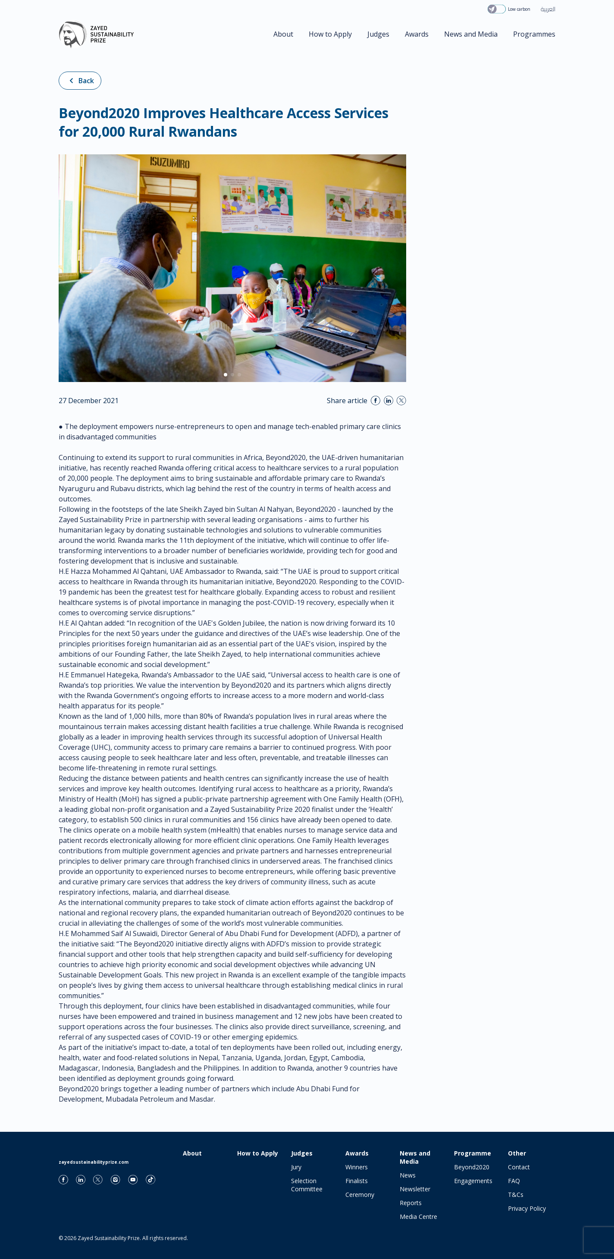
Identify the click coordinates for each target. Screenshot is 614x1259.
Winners (356, 1167)
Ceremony (359, 1194)
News (408, 1175)
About (283, 34)
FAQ (514, 1181)
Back (80, 80)
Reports (411, 1203)
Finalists (356, 1181)
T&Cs (515, 1194)
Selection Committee (307, 1185)
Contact (519, 1167)
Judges (378, 34)
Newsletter (415, 1189)
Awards (417, 34)
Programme (472, 1153)
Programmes (534, 34)
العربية (548, 9)
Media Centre (418, 1216)
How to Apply (330, 34)
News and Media (471, 34)
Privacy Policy (527, 1208)
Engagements (473, 1181)
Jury (296, 1167)
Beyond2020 (471, 1167)
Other (517, 1153)
